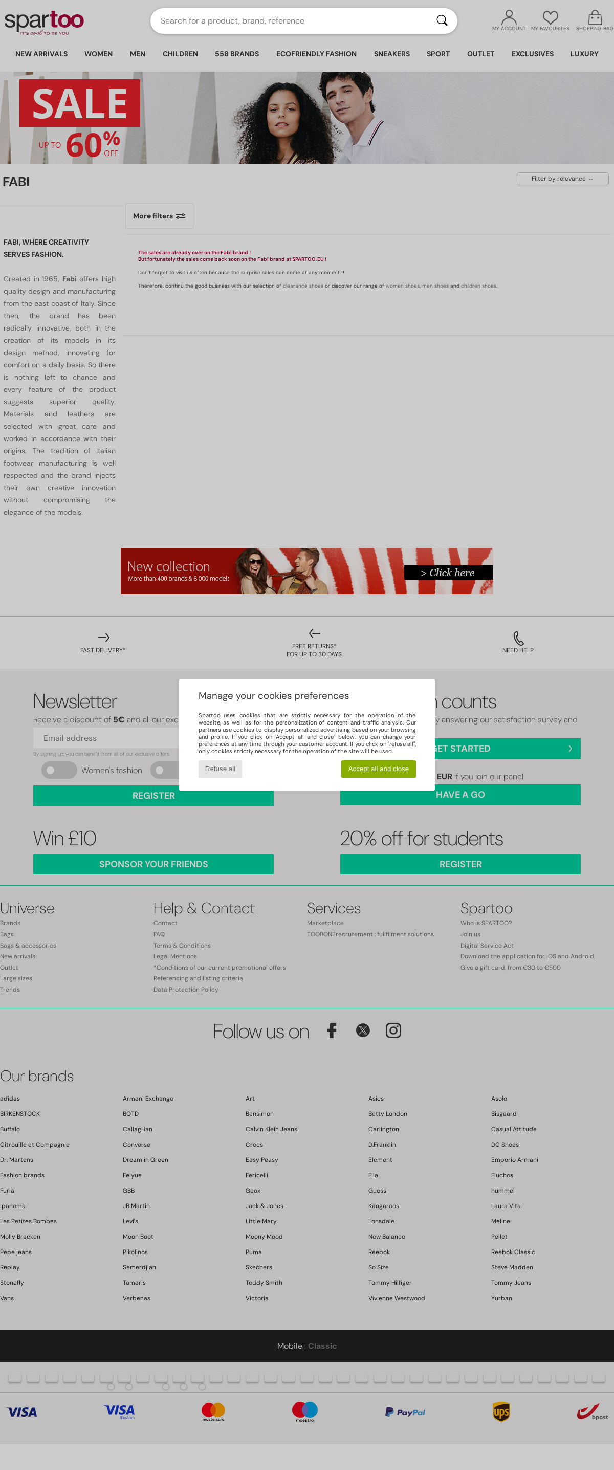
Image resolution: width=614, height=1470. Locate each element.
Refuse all (220, 769)
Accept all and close (378, 769)
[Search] (442, 21)
